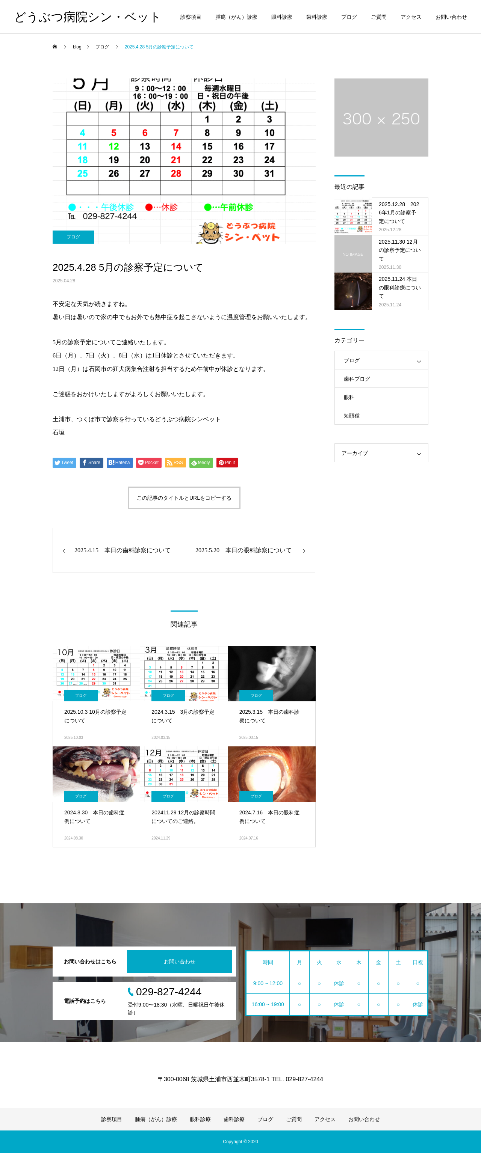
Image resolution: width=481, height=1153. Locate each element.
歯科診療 (316, 17)
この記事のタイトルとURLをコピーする (184, 498)
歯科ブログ (357, 379)
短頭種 (352, 416)
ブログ (349, 17)
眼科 (349, 397)
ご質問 (379, 17)
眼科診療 (281, 17)
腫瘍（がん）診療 (236, 17)
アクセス (411, 17)
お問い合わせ (451, 17)
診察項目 (190, 17)
